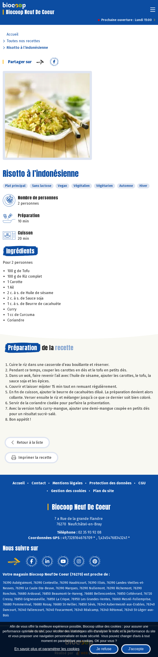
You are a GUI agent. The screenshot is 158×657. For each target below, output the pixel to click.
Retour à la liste (27, 442)
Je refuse (103, 649)
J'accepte (136, 649)
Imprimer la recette (31, 457)
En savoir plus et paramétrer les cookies (47, 649)
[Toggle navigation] (152, 11)
